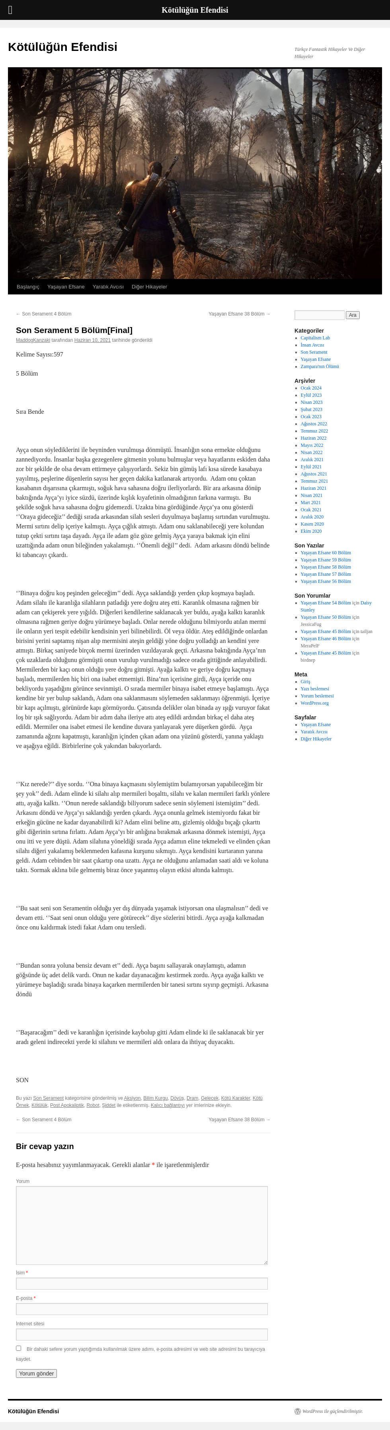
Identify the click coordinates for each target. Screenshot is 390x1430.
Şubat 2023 (311, 409)
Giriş (305, 681)
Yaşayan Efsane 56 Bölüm (326, 581)
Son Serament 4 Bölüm (43, 314)
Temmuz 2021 (314, 481)
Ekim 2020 (311, 531)
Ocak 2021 (311, 509)
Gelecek (209, 1098)
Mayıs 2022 (312, 445)
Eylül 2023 (311, 395)
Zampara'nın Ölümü (320, 366)
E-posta (25, 1298)
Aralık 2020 (312, 517)
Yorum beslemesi (317, 696)
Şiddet (108, 1105)
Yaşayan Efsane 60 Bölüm (326, 552)
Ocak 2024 (311, 388)
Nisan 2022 (312, 452)
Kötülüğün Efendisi (62, 46)
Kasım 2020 (312, 524)
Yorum (22, 1181)
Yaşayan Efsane (66, 287)
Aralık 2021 (312, 459)
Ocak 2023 (311, 416)
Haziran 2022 (314, 438)
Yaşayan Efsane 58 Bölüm (326, 567)
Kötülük (39, 1105)
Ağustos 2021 (314, 474)
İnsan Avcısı (312, 345)
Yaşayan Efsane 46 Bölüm (326, 638)
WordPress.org (315, 703)
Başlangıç (28, 287)
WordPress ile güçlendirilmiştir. (332, 1411)
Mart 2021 (311, 502)
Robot (92, 1105)
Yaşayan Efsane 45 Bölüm (326, 631)
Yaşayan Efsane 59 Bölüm (326, 560)
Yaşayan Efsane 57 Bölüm (326, 574)
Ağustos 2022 (314, 424)
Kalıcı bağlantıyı (168, 1105)
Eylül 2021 (311, 467)
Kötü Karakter (235, 1098)
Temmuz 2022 (314, 431)
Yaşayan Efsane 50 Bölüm (326, 617)
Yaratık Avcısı (108, 287)
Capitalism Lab (315, 338)
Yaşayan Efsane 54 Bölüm (326, 603)
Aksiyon (132, 1098)
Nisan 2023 (312, 402)
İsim (22, 1273)
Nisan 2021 (312, 495)
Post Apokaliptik (67, 1105)
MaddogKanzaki (33, 340)
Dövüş (177, 1098)
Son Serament (48, 1098)
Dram (192, 1098)
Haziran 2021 (314, 488)
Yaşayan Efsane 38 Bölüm (240, 314)
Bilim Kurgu (155, 1098)
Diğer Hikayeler (149, 287)
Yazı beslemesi (315, 689)
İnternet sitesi (30, 1324)
